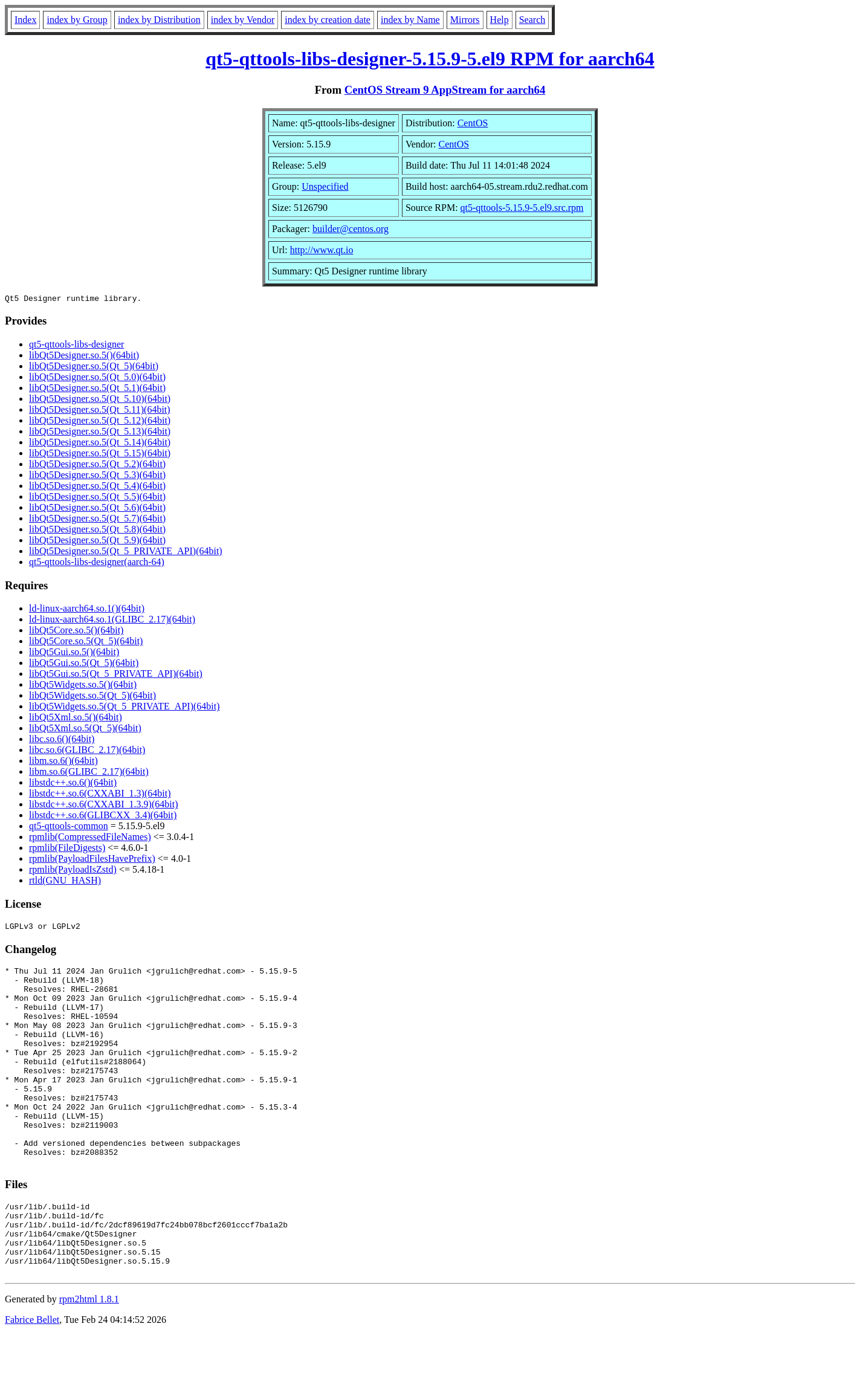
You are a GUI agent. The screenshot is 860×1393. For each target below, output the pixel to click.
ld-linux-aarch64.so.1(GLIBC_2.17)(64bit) (112, 621)
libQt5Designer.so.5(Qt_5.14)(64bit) (99, 444)
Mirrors (465, 20)
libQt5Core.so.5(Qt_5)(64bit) (86, 643)
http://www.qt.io (322, 250)
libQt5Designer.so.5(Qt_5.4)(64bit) (97, 487)
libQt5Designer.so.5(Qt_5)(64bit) (93, 368)
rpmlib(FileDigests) (67, 849)
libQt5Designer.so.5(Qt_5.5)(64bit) (97, 498)
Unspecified (325, 186)
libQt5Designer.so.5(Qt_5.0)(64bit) (97, 378)
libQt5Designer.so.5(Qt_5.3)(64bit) (97, 476)
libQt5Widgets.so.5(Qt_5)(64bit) (92, 697)
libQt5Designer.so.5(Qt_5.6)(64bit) (97, 509)
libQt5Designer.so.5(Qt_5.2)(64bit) (97, 466)
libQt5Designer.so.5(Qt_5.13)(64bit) (99, 433)
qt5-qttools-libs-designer (76, 346)
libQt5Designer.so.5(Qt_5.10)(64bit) (99, 400)
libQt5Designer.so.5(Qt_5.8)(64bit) (97, 531)
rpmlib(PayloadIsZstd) (73, 871)
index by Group (77, 20)
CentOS (472, 123)
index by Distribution (159, 20)
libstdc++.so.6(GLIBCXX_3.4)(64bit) (102, 817)
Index (25, 20)
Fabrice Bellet (32, 1377)
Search (532, 20)
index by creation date (327, 20)
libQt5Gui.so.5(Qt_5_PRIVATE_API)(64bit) (115, 675)
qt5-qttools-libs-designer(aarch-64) (96, 563)
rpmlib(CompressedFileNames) (90, 838)
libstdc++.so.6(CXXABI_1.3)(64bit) (99, 795)
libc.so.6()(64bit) (61, 740)
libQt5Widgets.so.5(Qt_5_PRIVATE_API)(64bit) (124, 708)
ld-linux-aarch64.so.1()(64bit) (86, 610)
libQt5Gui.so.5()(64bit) (74, 653)
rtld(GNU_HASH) (65, 882)
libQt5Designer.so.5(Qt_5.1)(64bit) (97, 389)
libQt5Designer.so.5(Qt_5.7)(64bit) (97, 520)
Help (499, 20)
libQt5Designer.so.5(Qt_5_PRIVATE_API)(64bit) (125, 553)
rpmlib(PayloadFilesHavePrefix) (92, 860)
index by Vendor (242, 20)
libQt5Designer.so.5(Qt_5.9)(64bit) (97, 542)
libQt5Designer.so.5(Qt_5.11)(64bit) (99, 411)
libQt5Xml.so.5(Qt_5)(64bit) (85, 730)
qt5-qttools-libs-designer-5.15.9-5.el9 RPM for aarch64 (429, 58)
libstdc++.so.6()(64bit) (73, 784)
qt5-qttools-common (68, 828)
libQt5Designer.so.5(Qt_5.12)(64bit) (99, 422)
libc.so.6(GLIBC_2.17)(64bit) (87, 751)
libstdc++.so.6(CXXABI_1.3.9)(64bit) (103, 806)
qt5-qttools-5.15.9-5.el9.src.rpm (522, 207)
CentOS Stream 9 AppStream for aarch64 (445, 89)
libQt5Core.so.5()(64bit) (76, 632)
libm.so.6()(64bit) (63, 762)
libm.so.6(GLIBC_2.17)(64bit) (89, 773)
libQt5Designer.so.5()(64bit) (84, 357)
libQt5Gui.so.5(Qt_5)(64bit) (83, 664)
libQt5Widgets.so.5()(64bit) (83, 686)
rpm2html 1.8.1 (89, 1357)
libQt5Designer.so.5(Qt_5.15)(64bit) (99, 455)
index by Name (410, 20)
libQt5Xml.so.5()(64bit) (75, 719)
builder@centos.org (350, 229)
